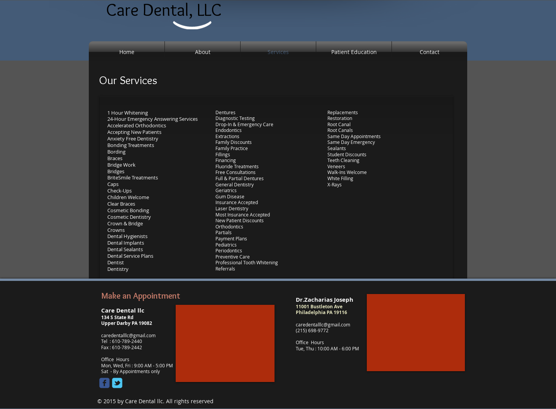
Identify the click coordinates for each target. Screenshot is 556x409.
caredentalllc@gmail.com (128, 335)
